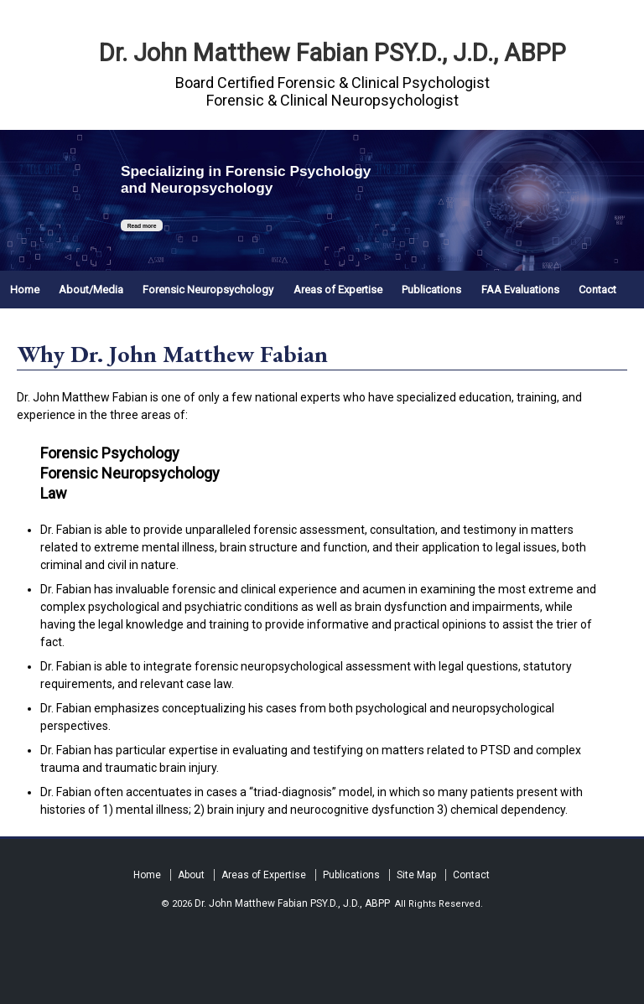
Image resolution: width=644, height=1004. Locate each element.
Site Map (416, 875)
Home (24, 289)
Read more (141, 226)
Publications (431, 289)
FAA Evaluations (520, 289)
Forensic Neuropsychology (208, 289)
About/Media (91, 289)
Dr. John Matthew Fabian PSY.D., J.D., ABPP (332, 53)
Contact (597, 289)
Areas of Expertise (337, 289)
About (191, 875)
